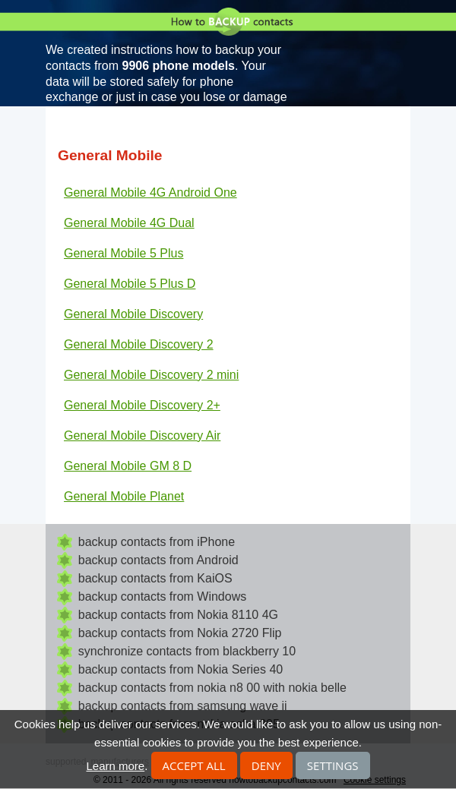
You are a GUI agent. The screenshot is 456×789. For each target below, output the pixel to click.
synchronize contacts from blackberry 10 (187, 651)
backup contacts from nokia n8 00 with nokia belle (212, 687)
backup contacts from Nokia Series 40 (180, 669)
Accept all (194, 765)
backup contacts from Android (158, 560)
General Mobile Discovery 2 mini (151, 374)
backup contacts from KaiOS (155, 578)
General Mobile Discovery (133, 314)
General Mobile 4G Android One (150, 192)
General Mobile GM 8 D (128, 465)
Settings (333, 765)
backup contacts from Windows (162, 596)
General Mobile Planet (124, 496)
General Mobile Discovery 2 (139, 344)
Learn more (115, 765)
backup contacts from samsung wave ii (182, 705)
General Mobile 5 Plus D (129, 283)
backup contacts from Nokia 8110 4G (178, 614)
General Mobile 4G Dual (129, 222)
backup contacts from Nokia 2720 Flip (180, 632)
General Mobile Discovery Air (142, 435)
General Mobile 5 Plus (123, 253)
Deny (266, 765)
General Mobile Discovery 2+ (142, 405)
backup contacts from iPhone (156, 541)
